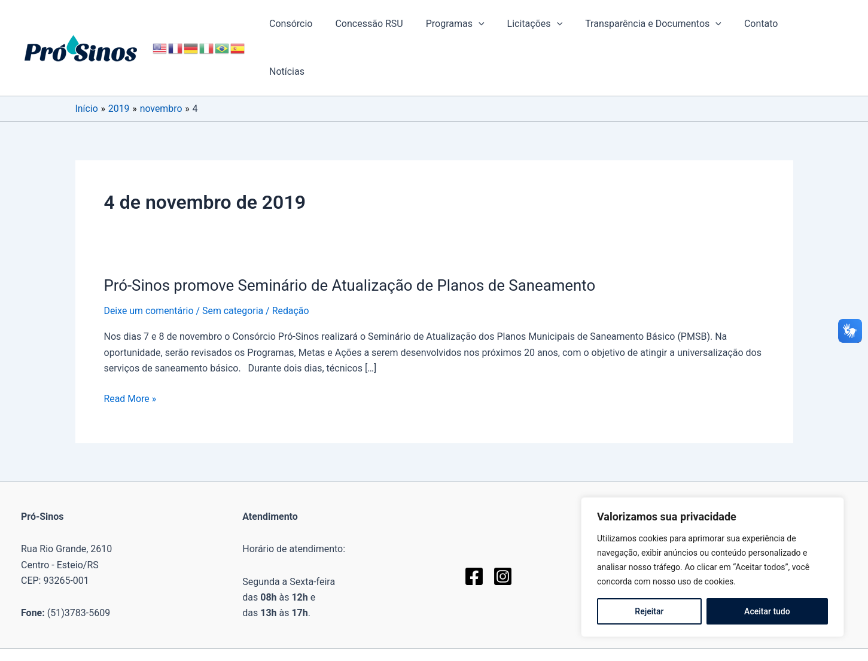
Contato (767, 23)
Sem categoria (233, 263)
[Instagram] (503, 528)
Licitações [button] (547, 24)
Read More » (130, 351)
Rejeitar (649, 611)
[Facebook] (474, 528)
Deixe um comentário (149, 263)
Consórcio (314, 23)
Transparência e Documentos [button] (662, 24)
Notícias (819, 23)
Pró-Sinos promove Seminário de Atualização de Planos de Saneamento (351, 237)
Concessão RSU (388, 23)
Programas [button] (470, 24)
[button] (495, 24)
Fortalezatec (534, 623)
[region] (712, 567)
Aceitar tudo (767, 611)
